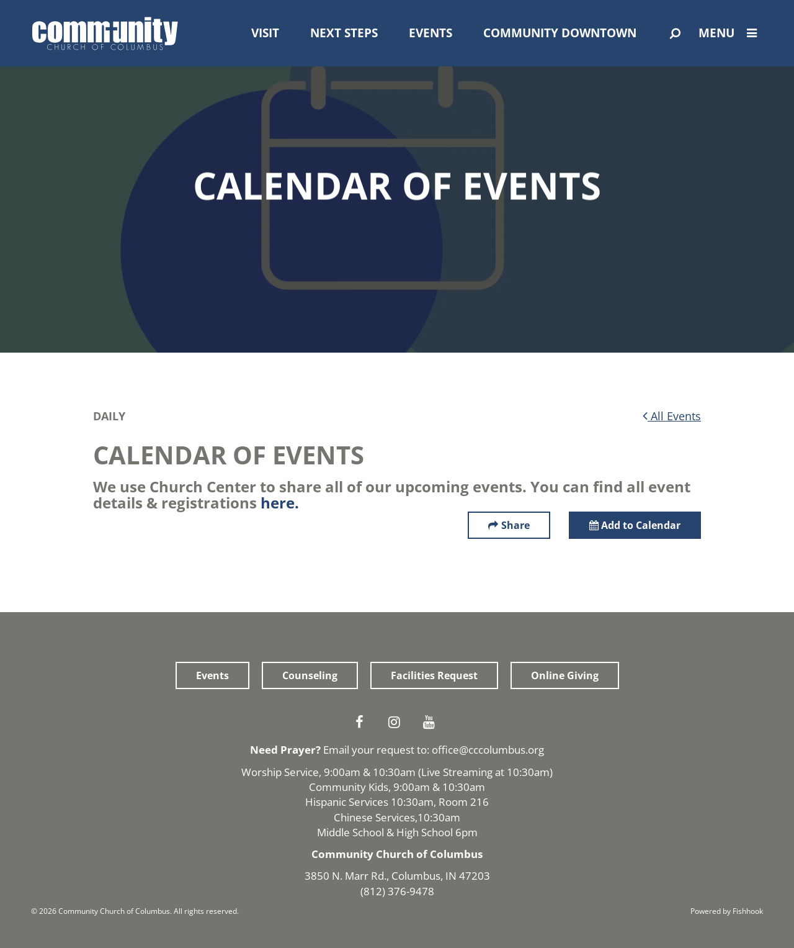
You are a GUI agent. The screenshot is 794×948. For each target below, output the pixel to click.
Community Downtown (559, 33)
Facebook (362, 722)
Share (515, 525)
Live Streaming (457, 772)
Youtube (432, 722)
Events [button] (212, 675)
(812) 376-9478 (397, 891)
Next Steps (344, 33)
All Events (672, 416)
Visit (265, 33)
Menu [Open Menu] (730, 33)
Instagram (397, 722)
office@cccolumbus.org (488, 750)
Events (430, 33)
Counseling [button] (309, 675)
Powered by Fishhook (726, 911)
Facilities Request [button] (434, 675)
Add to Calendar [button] (634, 525)
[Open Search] (675, 33)
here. (280, 502)
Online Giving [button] (565, 675)
